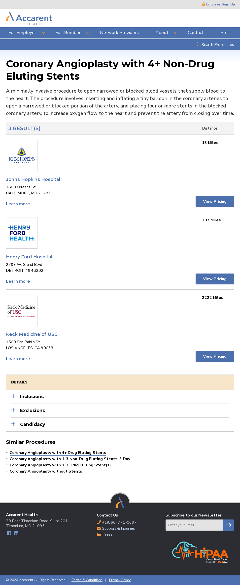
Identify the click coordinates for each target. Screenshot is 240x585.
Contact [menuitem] (196, 32)
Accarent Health (29, 18)
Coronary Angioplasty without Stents (46, 471)
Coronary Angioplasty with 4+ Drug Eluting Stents (58, 452)
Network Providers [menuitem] (119, 32)
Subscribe (228, 525)
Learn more (18, 204)
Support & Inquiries (118, 528)
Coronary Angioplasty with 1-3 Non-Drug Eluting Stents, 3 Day (70, 459)
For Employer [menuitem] (22, 32)
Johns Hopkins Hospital (33, 179)
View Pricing (215, 201)
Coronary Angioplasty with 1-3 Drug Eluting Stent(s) (60, 465)
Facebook (9, 534)
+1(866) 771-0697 (119, 522)
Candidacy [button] (32, 424)
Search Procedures (218, 44)
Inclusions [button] (32, 396)
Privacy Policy (120, 580)
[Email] (194, 525)
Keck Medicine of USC (32, 334)
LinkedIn (16, 534)
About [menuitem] (162, 32)
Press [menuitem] (226, 32)
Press (108, 534)
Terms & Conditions (87, 580)
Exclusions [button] (32, 410)
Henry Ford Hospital (29, 257)
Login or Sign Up (220, 4)
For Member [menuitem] (68, 32)
